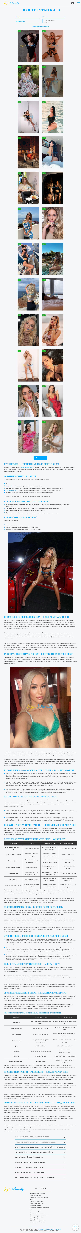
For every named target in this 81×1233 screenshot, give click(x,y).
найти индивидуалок (27, 467)
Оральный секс (10, 486)
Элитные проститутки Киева (37, 1223)
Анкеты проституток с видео (37, 1193)
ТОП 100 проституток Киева (37, 1221)
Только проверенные (48, 20)
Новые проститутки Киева (37, 1203)
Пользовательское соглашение (38, 1213)
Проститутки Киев (35, 1219)
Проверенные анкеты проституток (39, 1215)
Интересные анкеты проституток (39, 1197)
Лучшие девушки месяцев (37, 1201)
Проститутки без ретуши (36, 1217)
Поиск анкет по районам (36, 1211)
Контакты (32, 1199)
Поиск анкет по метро (36, 1205)
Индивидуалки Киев (35, 1195)
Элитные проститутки (12, 490)
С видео (45, 22)
